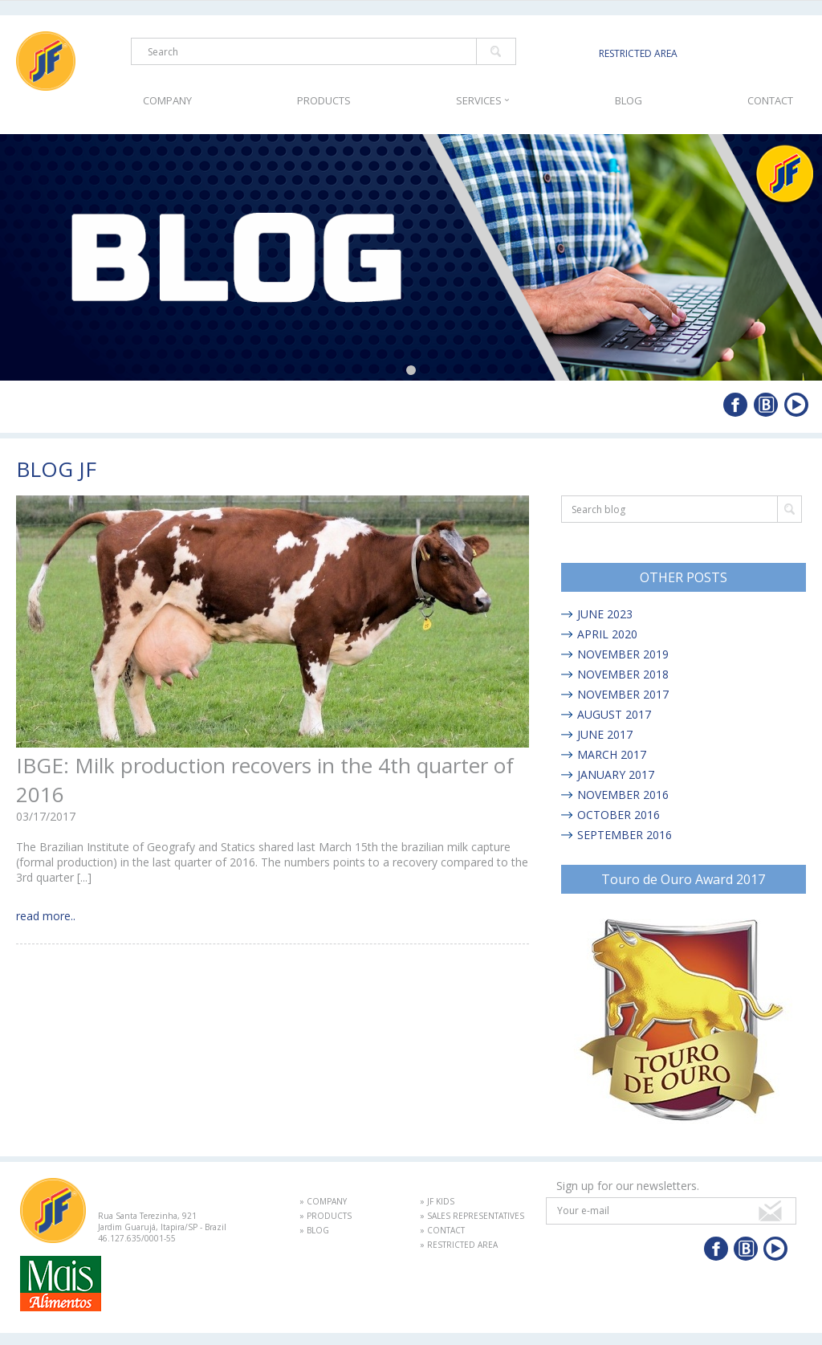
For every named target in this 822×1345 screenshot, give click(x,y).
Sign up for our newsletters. (627, 1185)
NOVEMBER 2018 (623, 674)
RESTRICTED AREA (638, 53)
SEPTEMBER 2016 (624, 834)
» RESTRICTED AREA (459, 1244)
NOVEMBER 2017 (623, 694)
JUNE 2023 (605, 614)
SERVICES (483, 100)
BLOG (628, 100)
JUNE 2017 (605, 734)
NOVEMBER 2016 (623, 794)
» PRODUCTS (325, 1215)
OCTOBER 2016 (618, 814)
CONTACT (770, 100)
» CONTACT (442, 1230)
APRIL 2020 (607, 634)
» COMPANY (323, 1201)
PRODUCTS (324, 100)
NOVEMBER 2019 (623, 654)
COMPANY (167, 100)
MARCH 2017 (611, 754)
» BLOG (314, 1230)
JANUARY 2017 (615, 774)
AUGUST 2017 (614, 714)
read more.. (45, 915)
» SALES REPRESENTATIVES (472, 1215)
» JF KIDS (437, 1201)
